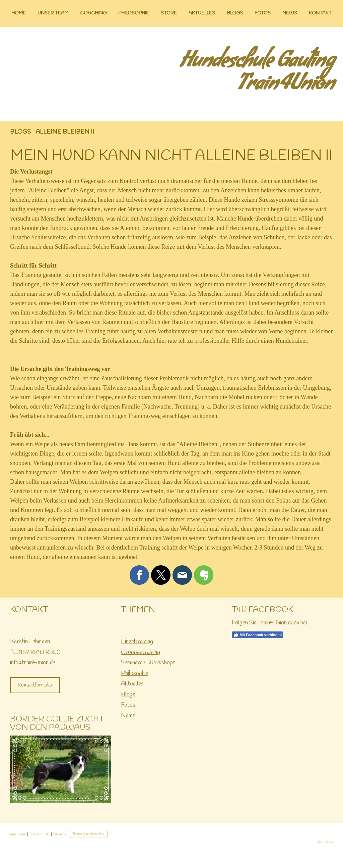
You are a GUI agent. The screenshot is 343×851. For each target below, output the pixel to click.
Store (169, 13)
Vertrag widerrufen (88, 834)
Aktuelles (202, 13)
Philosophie (133, 13)
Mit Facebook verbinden (257, 634)
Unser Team (53, 13)
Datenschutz (39, 834)
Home (18, 13)
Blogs (235, 13)
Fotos (263, 13)
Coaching (93, 13)
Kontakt (320, 13)
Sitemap (59, 834)
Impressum (17, 834)
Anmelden (326, 841)
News (289, 13)
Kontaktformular (35, 685)
